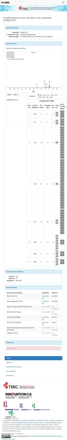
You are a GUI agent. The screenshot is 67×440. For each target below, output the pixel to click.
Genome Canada (14, 427)
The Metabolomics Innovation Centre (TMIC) (28, 422)
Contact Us (19, 434)
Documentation (11, 371)
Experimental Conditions (14, 367)
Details (8, 358)
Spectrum (9, 362)
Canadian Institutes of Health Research (35, 420)
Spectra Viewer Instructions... (16, 48)
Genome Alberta (26, 427)
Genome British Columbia (43, 427)
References (10, 375)
